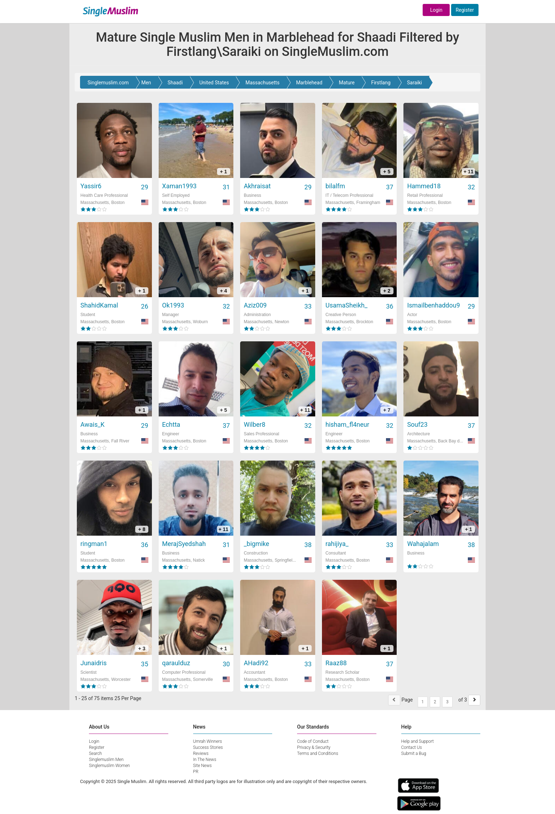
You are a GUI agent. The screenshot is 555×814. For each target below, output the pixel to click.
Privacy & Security (314, 747)
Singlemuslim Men (106, 759)
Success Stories (208, 747)
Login (436, 10)
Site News (202, 765)
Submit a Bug (413, 753)
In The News (204, 759)
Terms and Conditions (317, 753)
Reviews (201, 753)
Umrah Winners (207, 741)
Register (465, 10)
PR (196, 771)
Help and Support (417, 741)
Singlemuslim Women (109, 765)
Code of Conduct (312, 741)
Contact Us (411, 747)
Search (95, 753)
